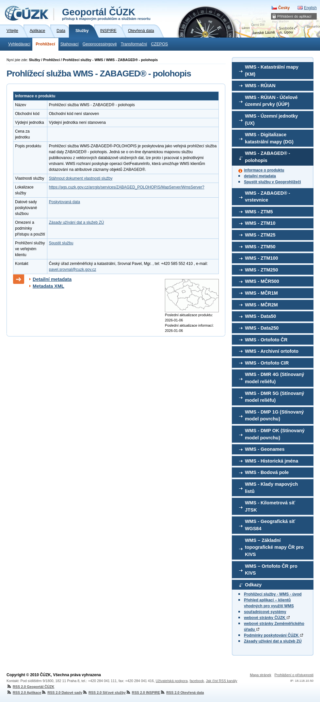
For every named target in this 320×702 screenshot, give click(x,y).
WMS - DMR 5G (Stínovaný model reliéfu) (274, 397)
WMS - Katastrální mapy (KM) (271, 70)
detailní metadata (260, 176)
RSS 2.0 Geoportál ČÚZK (30, 687)
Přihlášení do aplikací (294, 16)
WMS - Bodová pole (267, 472)
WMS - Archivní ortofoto (271, 351)
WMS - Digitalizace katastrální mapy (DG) (269, 138)
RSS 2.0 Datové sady (61, 692)
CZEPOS (159, 44)
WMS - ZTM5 (259, 211)
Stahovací (69, 44)
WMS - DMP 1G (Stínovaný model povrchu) (274, 415)
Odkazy (253, 584)
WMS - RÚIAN (260, 85)
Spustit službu (61, 243)
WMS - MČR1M (261, 293)
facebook (197, 681)
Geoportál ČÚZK (106, 14)
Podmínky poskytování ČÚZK (273, 635)
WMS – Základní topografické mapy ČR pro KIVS (274, 547)
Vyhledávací (19, 44)
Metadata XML (48, 286)
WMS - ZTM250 (261, 269)
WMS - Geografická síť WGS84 (270, 525)
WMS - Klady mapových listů (271, 488)
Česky (284, 8)
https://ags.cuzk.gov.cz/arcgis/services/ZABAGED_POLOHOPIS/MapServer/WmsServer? (126, 187)
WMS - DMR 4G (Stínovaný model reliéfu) (274, 378)
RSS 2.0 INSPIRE (143, 692)
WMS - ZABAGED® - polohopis (267, 157)
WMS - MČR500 (262, 281)
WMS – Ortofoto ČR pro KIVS (271, 569)
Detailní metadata (52, 279)
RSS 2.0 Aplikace (24, 692)
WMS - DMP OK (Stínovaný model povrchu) (275, 434)
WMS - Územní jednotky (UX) (271, 119)
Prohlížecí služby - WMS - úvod (273, 594)
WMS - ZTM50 (260, 246)
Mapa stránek (260, 675)
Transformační (134, 44)
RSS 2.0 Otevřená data (182, 692)
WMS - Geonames (265, 449)
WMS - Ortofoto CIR (267, 363)
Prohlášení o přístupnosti (294, 675)
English (310, 8)
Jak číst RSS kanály (221, 681)
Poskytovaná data (64, 202)
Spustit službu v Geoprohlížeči (272, 182)
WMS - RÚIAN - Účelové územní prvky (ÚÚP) (271, 101)
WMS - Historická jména (271, 461)
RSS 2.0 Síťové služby (104, 692)
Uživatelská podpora (172, 681)
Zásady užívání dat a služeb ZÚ (273, 641)
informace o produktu (264, 170)
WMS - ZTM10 (260, 223)
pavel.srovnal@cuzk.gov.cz (72, 269)
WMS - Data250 (262, 328)
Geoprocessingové (100, 44)
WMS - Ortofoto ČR (266, 339)
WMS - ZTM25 (260, 234)
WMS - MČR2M (261, 304)
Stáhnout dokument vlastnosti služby (81, 178)
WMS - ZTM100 (261, 258)
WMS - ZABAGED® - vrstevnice (267, 196)
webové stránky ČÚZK (267, 617)
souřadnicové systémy (265, 612)
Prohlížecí (45, 44)
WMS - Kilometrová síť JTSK (270, 506)
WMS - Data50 (260, 316)
